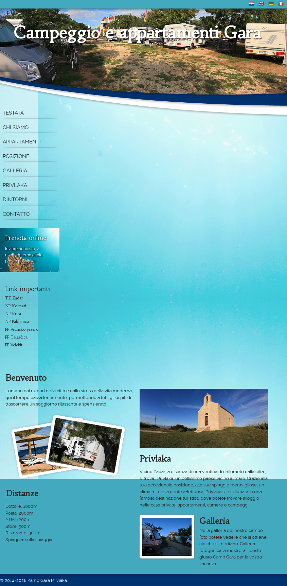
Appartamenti (22, 142)
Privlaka (15, 185)
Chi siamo (16, 127)
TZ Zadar (14, 297)
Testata (13, 113)
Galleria (15, 171)
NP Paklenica (17, 321)
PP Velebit (13, 344)
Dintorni (15, 199)
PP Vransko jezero (22, 329)
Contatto (16, 214)
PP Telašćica (16, 337)
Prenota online (25, 238)
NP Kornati (15, 305)
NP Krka (13, 313)
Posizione (16, 156)
